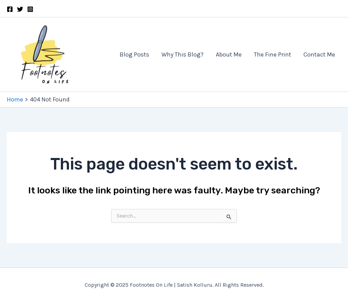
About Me (229, 54)
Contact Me (319, 54)
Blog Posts (134, 54)
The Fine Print (272, 54)
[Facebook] (10, 9)
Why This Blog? (182, 54)
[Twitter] (20, 9)
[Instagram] (30, 9)
